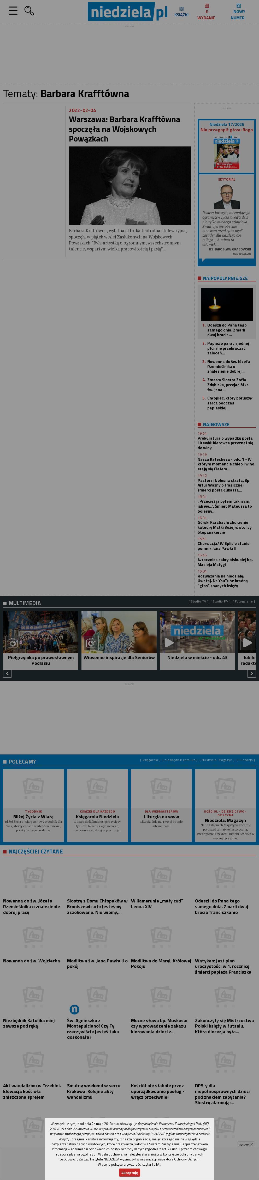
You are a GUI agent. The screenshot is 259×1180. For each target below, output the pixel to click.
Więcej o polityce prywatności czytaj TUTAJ (129, 1164)
